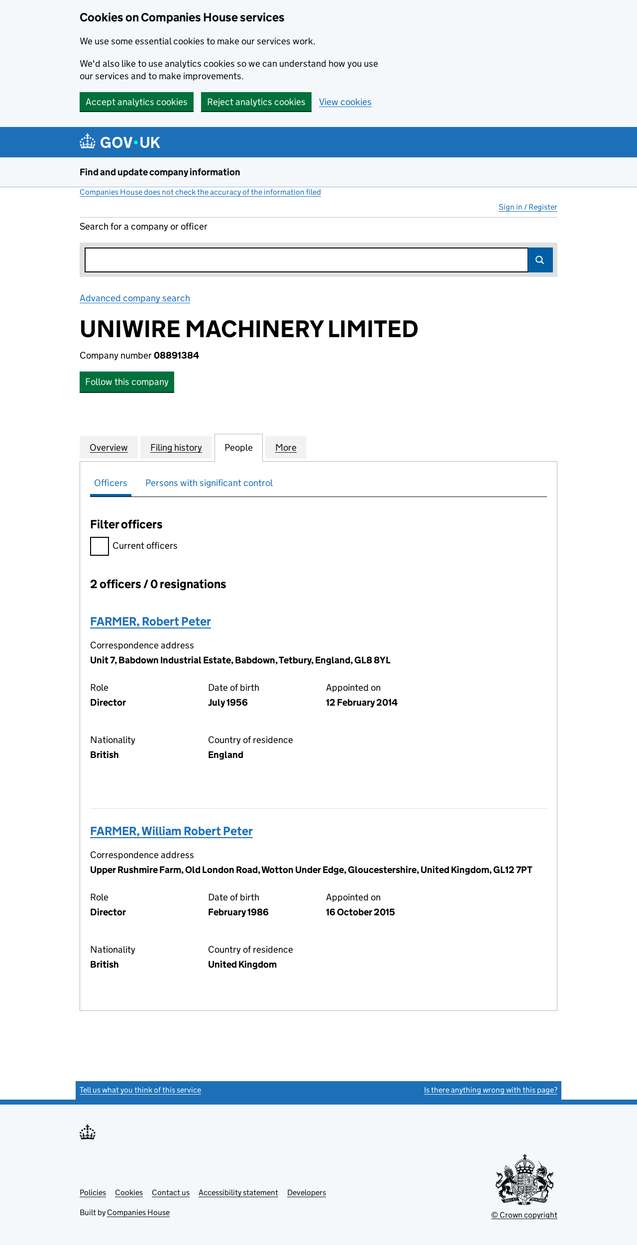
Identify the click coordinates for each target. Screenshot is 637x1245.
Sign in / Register (528, 207)
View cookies (345, 102)
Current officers (134, 547)
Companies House (138, 1212)
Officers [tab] (110, 483)
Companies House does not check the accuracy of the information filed (200, 192)
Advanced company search (135, 298)
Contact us (171, 1192)
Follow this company (127, 381)
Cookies (129, 1192)
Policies (93, 1192)
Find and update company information (160, 172)
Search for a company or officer (144, 226)
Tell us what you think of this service (140, 1090)
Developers (306, 1192)
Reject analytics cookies (256, 102)
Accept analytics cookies (137, 102)
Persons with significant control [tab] (209, 483)
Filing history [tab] (176, 447)
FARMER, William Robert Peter (171, 831)
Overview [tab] (109, 447)
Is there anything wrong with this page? (490, 1090)
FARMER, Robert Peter (150, 621)
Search (540, 260)
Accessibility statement (238, 1192)
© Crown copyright (524, 1215)
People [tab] (238, 447)
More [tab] (286, 447)
